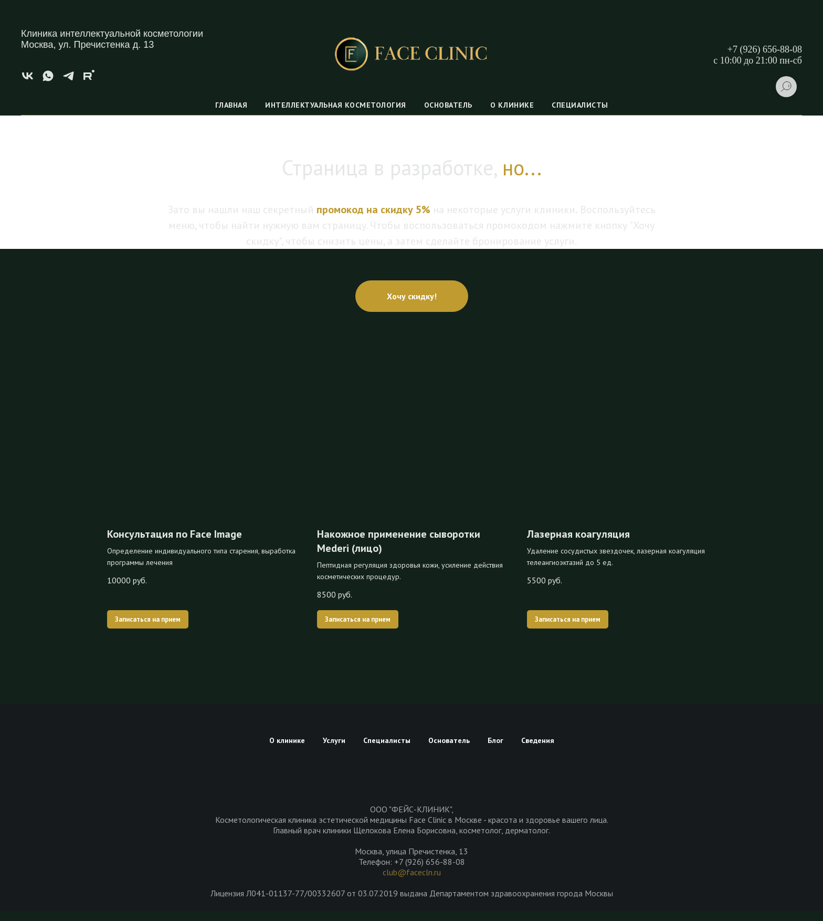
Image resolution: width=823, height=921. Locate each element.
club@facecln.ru (412, 872)
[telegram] (68, 79)
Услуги (334, 740)
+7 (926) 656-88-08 (764, 49)
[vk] (27, 79)
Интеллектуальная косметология (335, 105)
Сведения (537, 740)
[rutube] (89, 79)
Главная (231, 105)
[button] (411, 296)
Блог (495, 740)
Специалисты (580, 105)
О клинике (512, 105)
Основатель (448, 105)
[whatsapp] (48, 79)
